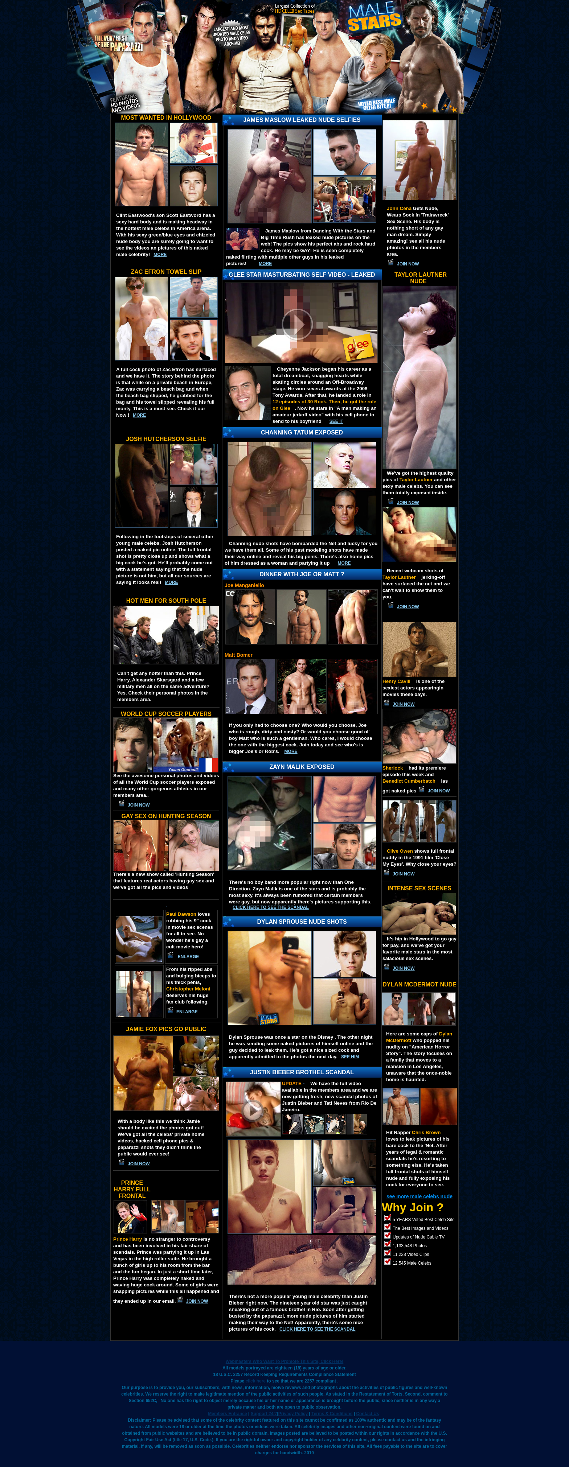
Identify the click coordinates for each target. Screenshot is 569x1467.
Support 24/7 (264, 1413)
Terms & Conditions (331, 1413)
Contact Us (367, 1413)
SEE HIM (350, 1056)
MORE (265, 263)
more (160, 254)
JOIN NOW (139, 805)
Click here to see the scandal (271, 907)
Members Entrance (227, 1413)
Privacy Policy (293, 1413)
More (291, 751)
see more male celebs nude (419, 1196)
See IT (336, 421)
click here (256, 1381)
